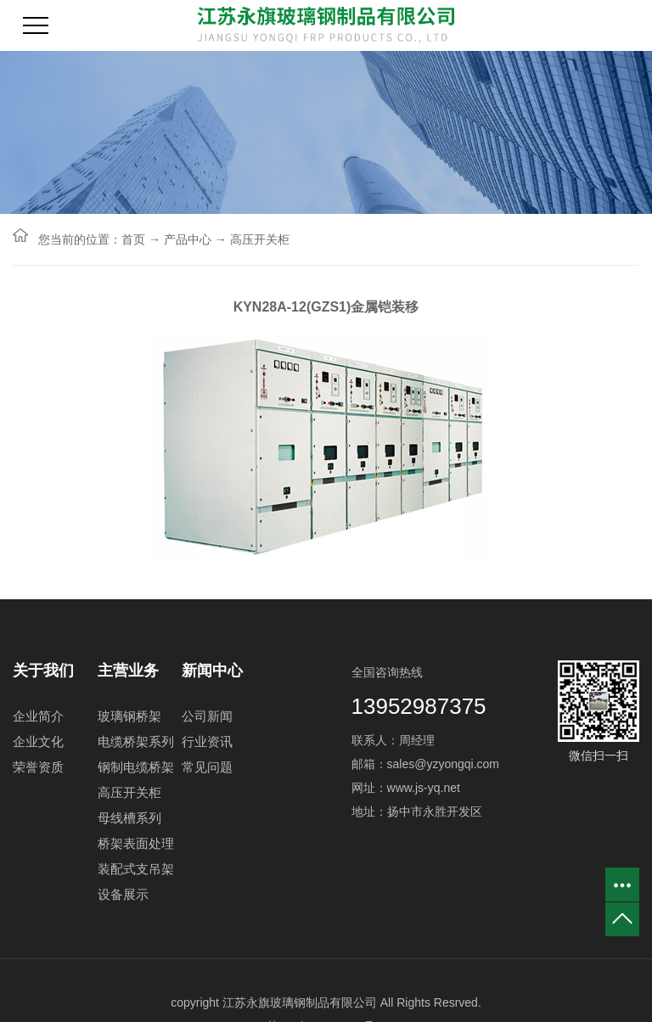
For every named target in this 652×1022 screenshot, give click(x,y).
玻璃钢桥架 (129, 716)
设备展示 (123, 894)
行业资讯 (207, 741)
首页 (133, 239)
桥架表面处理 (136, 843)
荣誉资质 (38, 767)
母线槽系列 (129, 818)
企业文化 (38, 741)
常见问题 (207, 767)
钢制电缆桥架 (136, 767)
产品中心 (187, 239)
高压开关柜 (259, 239)
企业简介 (38, 716)
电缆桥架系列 (136, 741)
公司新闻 (207, 716)
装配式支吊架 (136, 869)
